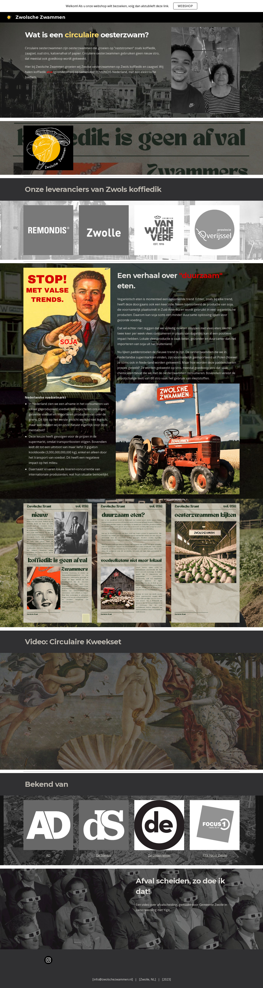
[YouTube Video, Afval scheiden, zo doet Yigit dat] (76, 909)
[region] (131, 6)
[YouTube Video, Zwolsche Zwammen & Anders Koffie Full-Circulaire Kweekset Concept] (131, 711)
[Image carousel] (205, 70)
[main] (94, 35)
